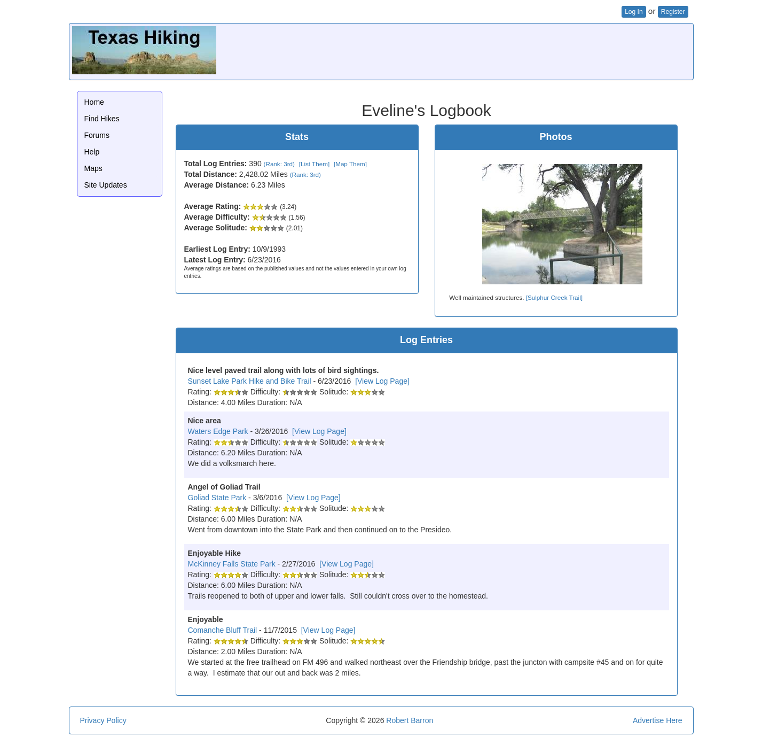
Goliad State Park (217, 497)
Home (94, 102)
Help (92, 152)
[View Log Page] (382, 381)
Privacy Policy (103, 720)
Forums (96, 135)
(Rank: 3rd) (279, 163)
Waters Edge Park (218, 431)
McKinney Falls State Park (232, 564)
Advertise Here (657, 720)
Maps (93, 168)
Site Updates (105, 185)
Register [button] (673, 11)
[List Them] (314, 163)
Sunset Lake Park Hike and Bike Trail (249, 381)
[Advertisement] (496, 50)
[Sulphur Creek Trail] (554, 297)
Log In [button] (633, 11)
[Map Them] (350, 163)
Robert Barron (409, 720)
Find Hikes (102, 118)
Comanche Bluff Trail (222, 630)
